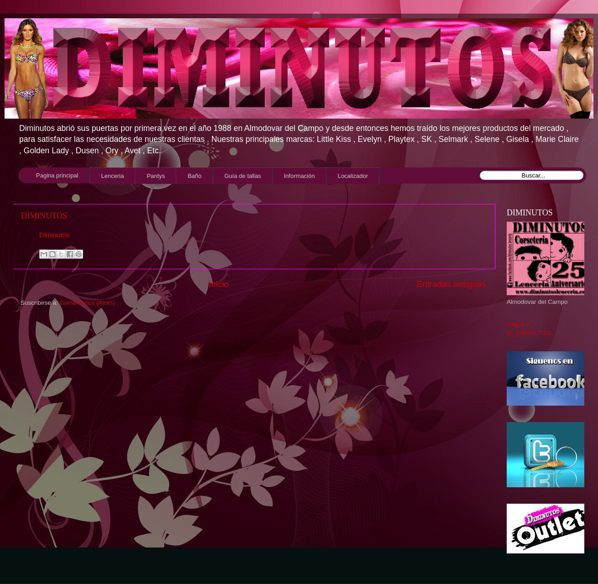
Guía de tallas (243, 175)
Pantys (156, 175)
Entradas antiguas (451, 284)
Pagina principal (57, 175)
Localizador (353, 175)
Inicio (219, 284)
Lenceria (112, 175)
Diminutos (54, 235)
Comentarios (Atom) (87, 302)
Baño (194, 175)
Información (299, 175)
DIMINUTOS (44, 215)
